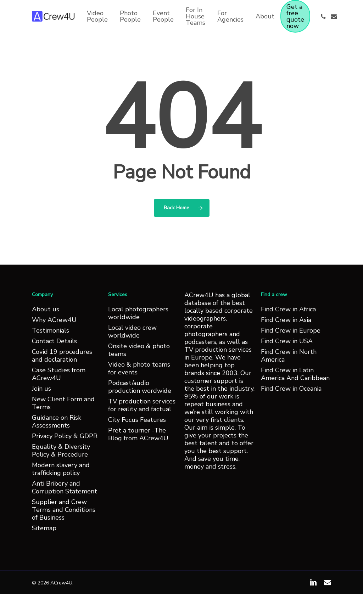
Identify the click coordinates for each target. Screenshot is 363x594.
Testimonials (50, 330)
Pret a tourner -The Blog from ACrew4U (138, 434)
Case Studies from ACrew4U (58, 374)
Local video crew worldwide (132, 331)
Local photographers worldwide (138, 313)
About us (45, 309)
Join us (41, 388)
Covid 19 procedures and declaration (62, 355)
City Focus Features (137, 420)
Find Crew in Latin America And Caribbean (295, 374)
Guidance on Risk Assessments (56, 421)
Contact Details (54, 341)
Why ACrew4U (54, 320)
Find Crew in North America (289, 355)
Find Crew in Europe (290, 330)
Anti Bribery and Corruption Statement (64, 487)
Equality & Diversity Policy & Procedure (61, 450)
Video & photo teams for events (139, 368)
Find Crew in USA (287, 341)
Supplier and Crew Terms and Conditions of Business (63, 509)
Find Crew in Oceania (291, 388)
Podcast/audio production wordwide (139, 387)
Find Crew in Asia (286, 320)
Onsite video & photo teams (139, 350)
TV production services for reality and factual (141, 405)
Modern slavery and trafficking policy (61, 469)
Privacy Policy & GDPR (64, 436)
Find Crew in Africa (288, 309)
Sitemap (44, 528)
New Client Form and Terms (63, 403)
